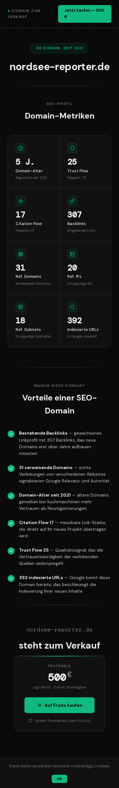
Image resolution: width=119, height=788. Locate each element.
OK (59, 779)
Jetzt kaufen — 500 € (84, 13)
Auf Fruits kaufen (60, 705)
